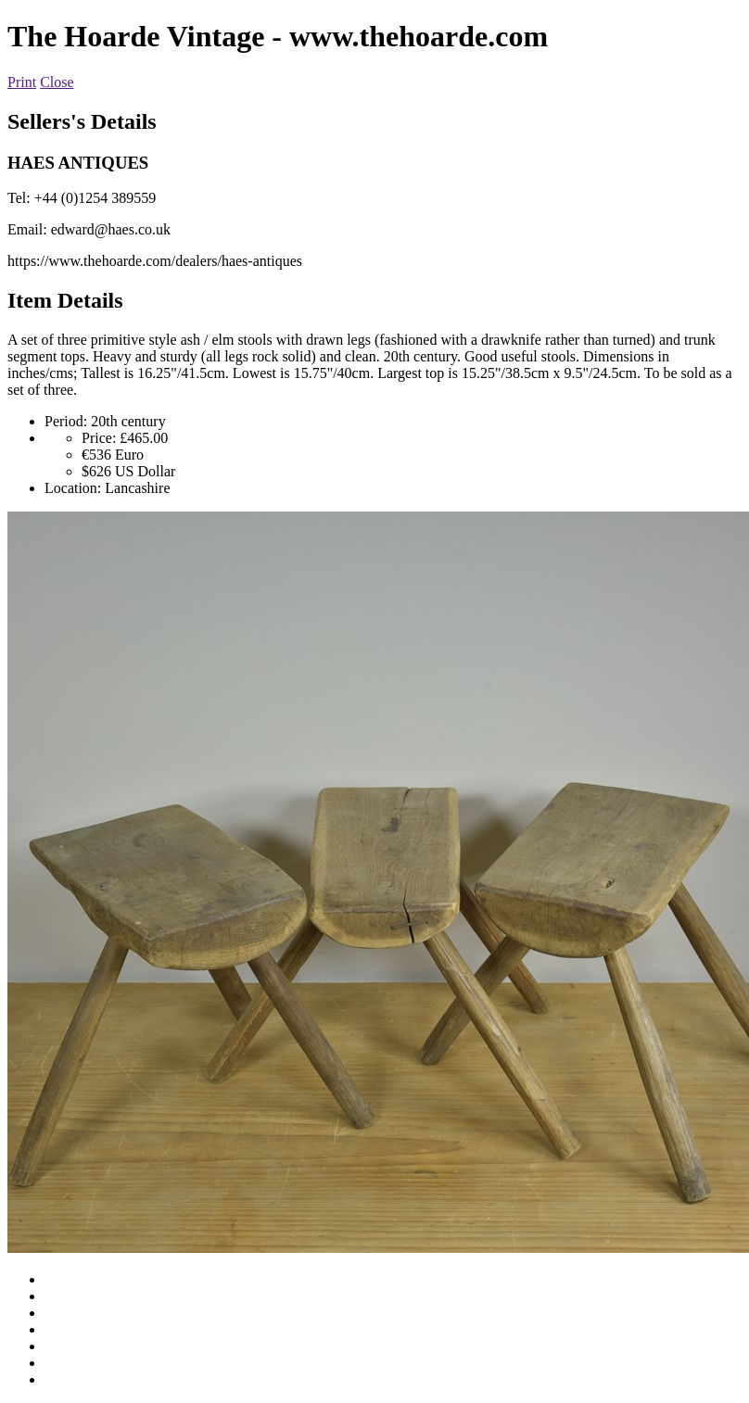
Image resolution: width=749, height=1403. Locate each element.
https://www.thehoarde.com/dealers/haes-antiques (154, 261)
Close (56, 82)
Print (21, 82)
